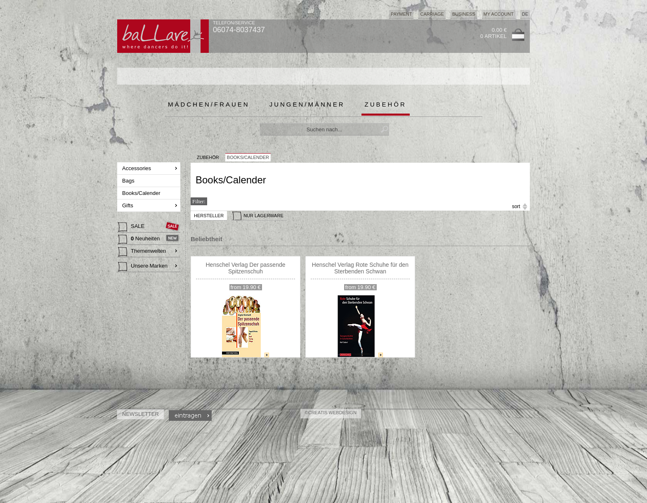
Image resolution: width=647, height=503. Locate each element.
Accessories (137, 168)
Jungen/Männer (307, 104)
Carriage (432, 14)
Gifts (128, 205)
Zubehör (385, 104)
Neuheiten (139, 239)
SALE (132, 227)
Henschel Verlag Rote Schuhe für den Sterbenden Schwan (360, 268)
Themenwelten (142, 252)
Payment (401, 14)
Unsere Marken (143, 267)
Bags (129, 181)
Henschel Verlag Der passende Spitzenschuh (245, 268)
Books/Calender (142, 193)
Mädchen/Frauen (209, 104)
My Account (499, 14)
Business (463, 14)
